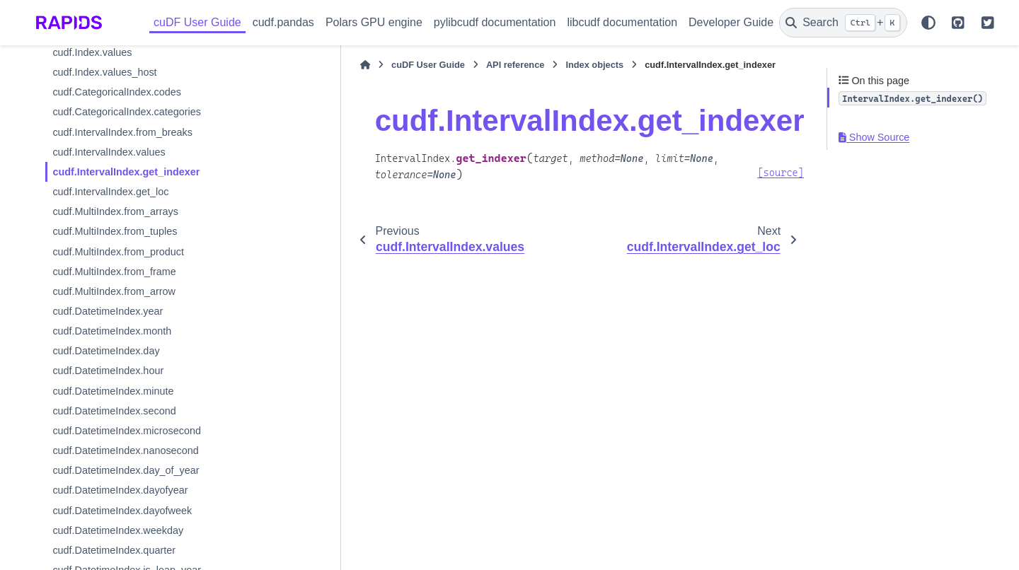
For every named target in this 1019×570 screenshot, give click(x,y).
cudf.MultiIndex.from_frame (113, 271)
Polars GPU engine (374, 22)
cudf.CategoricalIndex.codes (116, 92)
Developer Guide (731, 22)
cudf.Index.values (92, 52)
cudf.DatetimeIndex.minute (112, 391)
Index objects (514, 64)
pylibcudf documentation (495, 22)
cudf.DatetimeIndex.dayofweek (122, 510)
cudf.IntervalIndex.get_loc (110, 191)
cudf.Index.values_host (104, 72)
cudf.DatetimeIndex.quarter (113, 550)
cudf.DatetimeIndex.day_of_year (125, 470)
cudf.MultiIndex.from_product (118, 251)
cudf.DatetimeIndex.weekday (117, 530)
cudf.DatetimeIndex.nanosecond (125, 450)
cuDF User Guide (197, 22)
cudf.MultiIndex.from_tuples (114, 231)
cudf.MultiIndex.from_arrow (113, 291)
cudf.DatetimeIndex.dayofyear (120, 490)
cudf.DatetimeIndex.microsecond (126, 430)
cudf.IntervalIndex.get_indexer (126, 172)
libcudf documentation (622, 22)
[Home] (284, 65)
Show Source (874, 137)
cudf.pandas (283, 22)
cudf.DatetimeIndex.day (105, 350)
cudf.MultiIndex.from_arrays (115, 211)
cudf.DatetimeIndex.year (107, 311)
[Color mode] (928, 23)
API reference (434, 64)
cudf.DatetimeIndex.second (113, 411)
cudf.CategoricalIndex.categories (126, 111)
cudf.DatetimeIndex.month (111, 331)
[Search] (843, 22)
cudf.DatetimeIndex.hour (107, 370)
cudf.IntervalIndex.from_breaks (122, 132)
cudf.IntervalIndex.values (108, 152)
